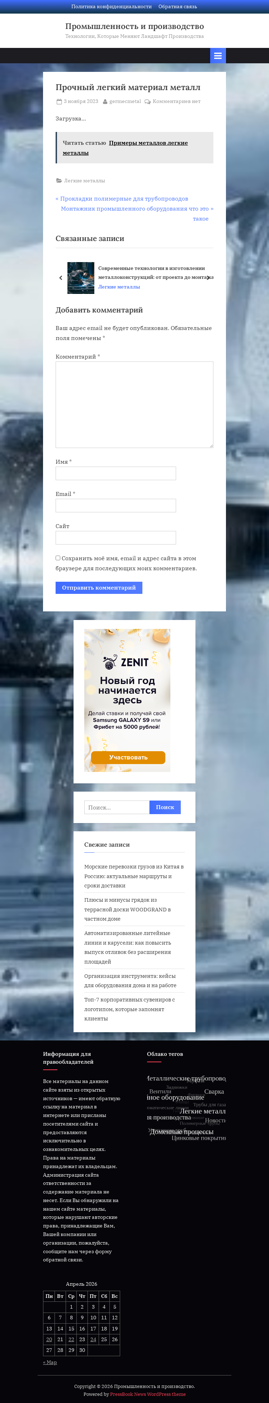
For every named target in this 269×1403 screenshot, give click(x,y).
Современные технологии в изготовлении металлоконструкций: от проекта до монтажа (156, 272)
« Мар (50, 1362)
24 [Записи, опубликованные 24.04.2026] (93, 1339)
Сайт (62, 526)
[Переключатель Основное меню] (218, 55)
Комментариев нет (176, 101)
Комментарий (78, 356)
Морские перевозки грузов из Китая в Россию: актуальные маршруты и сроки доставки (134, 876)
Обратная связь (178, 6)
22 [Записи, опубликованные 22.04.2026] (71, 1339)
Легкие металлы (84, 180)
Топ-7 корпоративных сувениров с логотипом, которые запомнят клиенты (129, 1009)
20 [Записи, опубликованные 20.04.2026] (49, 1339)
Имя (64, 461)
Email (65, 493)
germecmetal (125, 100)
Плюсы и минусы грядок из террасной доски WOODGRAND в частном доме (127, 909)
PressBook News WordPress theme (148, 1394)
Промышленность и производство (134, 26)
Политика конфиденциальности (111, 6)
